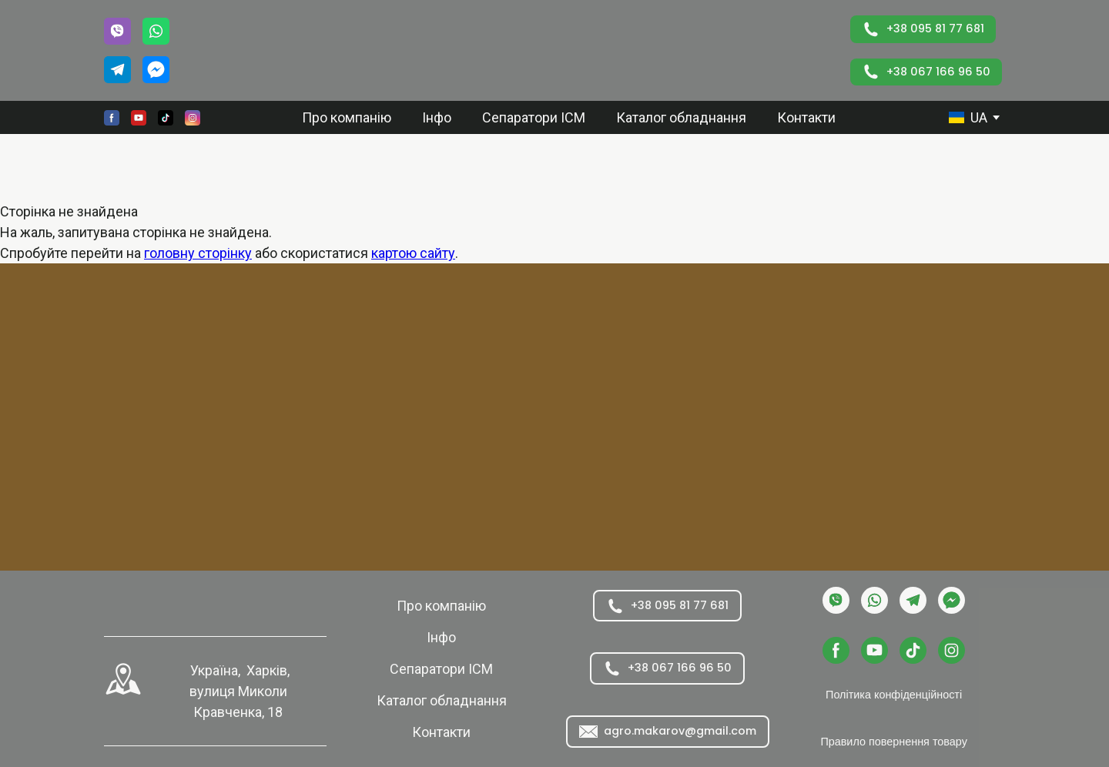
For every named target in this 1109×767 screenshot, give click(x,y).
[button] (117, 31)
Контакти (806, 117)
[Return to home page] (520, 50)
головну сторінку (198, 253)
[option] (968, 117)
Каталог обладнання (681, 117)
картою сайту (413, 253)
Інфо (436, 117)
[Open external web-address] (123, 679)
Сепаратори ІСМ (533, 117)
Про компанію (346, 117)
